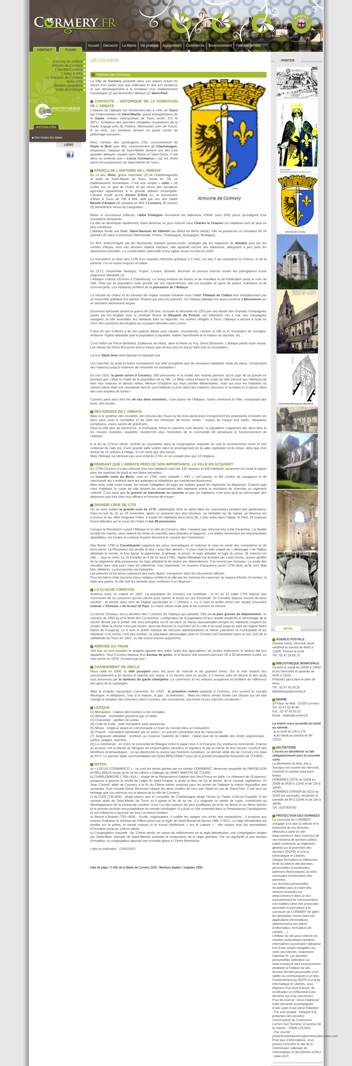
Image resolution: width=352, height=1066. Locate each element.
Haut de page (98, 867)
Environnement (220, 46)
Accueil (93, 46)
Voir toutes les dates (47, 137)
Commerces (195, 46)
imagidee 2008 (192, 867)
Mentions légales (170, 867)
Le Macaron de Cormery (66, 78)
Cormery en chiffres (69, 62)
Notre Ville (76, 82)
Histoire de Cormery (69, 66)
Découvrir (110, 46)
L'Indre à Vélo (74, 74)
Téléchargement (248, 46)
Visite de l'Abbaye (71, 90)
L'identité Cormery (70, 70)
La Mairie (129, 46)
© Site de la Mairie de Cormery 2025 (133, 867)
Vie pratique (149, 46)
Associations (172, 46)
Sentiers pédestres (70, 86)
